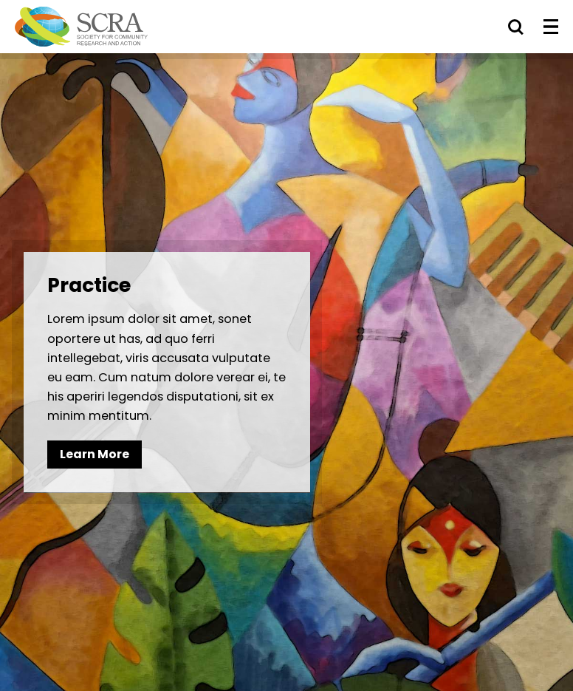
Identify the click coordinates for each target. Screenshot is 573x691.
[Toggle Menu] (551, 26)
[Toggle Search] (515, 26)
